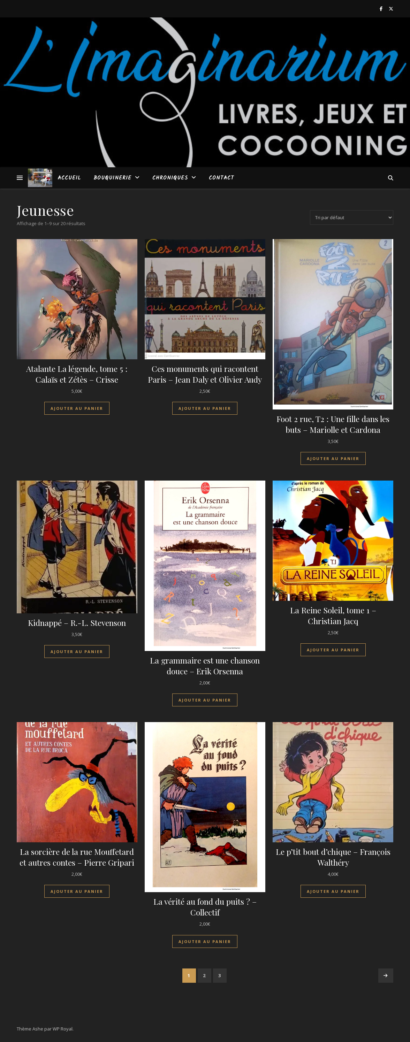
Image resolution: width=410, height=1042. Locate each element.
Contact (221, 178)
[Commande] (351, 217)
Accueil (69, 178)
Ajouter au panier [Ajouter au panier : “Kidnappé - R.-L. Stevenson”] (77, 651)
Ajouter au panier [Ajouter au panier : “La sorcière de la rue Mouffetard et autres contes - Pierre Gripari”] (77, 891)
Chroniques (170, 178)
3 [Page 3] (219, 975)
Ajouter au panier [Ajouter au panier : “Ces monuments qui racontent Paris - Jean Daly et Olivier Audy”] (205, 408)
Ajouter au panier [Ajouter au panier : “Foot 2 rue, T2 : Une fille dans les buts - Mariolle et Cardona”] (333, 458)
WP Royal (63, 1029)
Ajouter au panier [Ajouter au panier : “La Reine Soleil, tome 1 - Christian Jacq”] (333, 649)
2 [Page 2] (204, 975)
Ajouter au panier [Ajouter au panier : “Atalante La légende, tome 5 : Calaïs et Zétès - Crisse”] (77, 408)
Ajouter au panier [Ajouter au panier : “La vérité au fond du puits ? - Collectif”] (205, 941)
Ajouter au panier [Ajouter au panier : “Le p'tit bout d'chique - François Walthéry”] (333, 891)
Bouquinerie (112, 178)
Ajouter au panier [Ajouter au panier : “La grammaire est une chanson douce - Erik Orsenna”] (205, 700)
